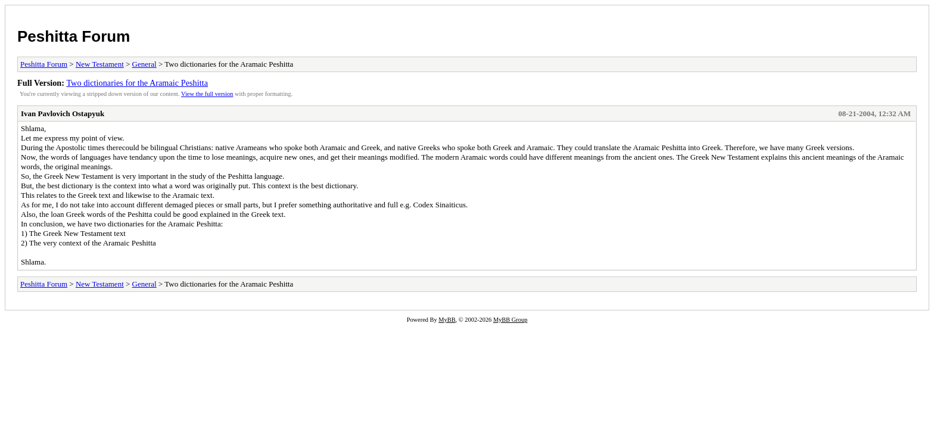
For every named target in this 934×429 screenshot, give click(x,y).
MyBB (446, 319)
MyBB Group (510, 319)
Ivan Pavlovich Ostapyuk (62, 113)
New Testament (100, 64)
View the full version (207, 94)
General (144, 64)
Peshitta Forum (73, 36)
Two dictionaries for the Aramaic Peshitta (137, 83)
